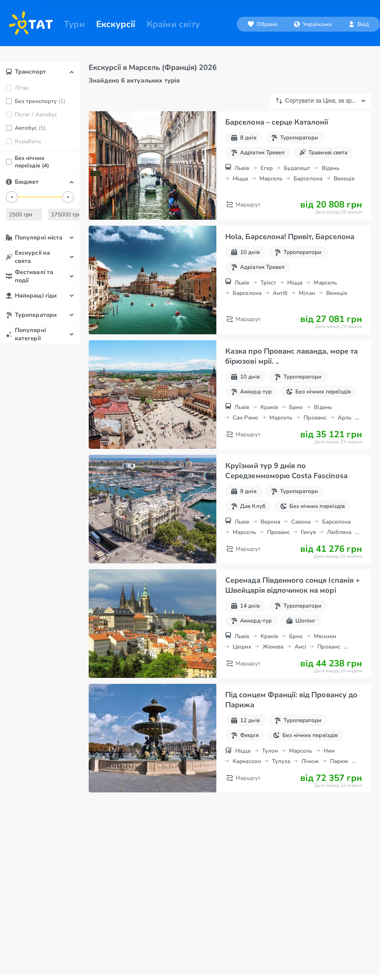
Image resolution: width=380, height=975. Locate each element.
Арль (344, 437)
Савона (301, 541)
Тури (74, 24)
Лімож (309, 780)
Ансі (300, 666)
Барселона (308, 198)
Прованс (315, 437)
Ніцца (240, 198)
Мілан (307, 312)
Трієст (268, 302)
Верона (270, 541)
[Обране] (253, 24)
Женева (273, 666)
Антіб (280, 312)
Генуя (308, 551)
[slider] (12, 216)
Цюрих (242, 666)
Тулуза (281, 780)
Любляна (339, 551)
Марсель (271, 198)
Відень (331, 187)
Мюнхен (325, 655)
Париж (339, 780)
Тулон (270, 770)
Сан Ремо (245, 437)
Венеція (344, 198)
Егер (267, 187)
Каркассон (247, 780)
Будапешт (297, 187)
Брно (296, 426)
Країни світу (173, 24)
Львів (242, 187)
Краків (269, 426)
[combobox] (303, 24)
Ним (329, 770)
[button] (303, 24)
